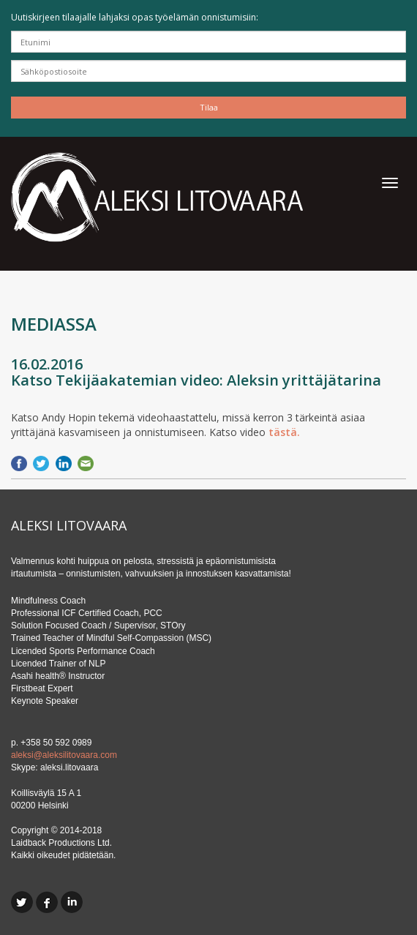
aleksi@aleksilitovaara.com (64, 755)
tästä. (284, 432)
